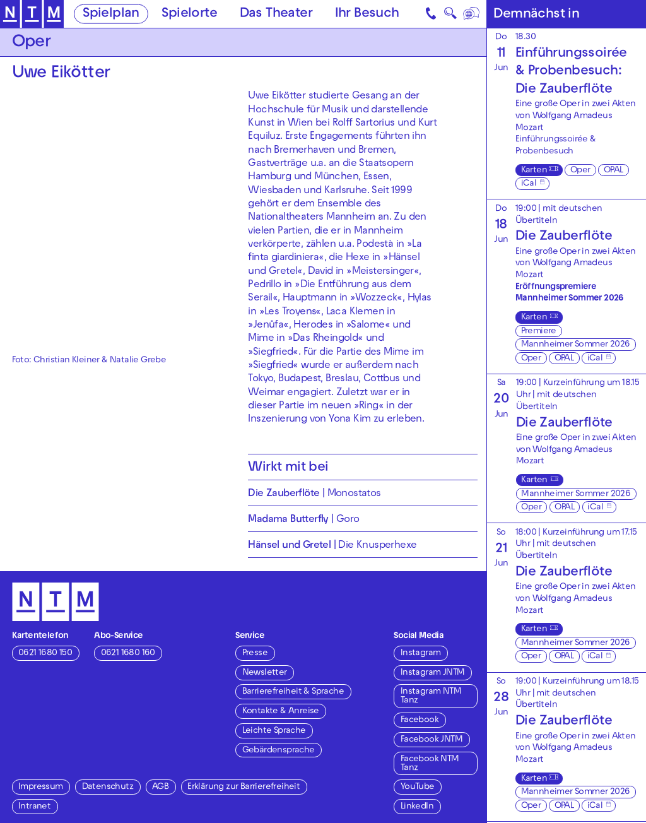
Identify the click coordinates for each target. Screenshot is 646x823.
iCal (529, 184)
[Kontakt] (431, 14)
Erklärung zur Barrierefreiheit (243, 787)
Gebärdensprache (278, 751)
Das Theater (276, 14)
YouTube (418, 787)
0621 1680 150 (45, 653)
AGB (160, 787)
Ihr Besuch (367, 14)
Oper (580, 171)
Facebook (419, 720)
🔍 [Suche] (450, 16)
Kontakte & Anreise (280, 712)
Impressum (40, 787)
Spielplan (111, 14)
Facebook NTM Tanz (430, 764)
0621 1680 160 (128, 653)
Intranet (34, 807)
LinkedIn (417, 807)
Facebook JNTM (431, 740)
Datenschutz (107, 787)
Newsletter (264, 673)
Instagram (421, 653)
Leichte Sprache (274, 731)
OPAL (613, 171)
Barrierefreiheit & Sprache (293, 692)
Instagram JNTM (433, 673)
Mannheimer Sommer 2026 (575, 345)
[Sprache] (471, 14)
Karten (534, 171)
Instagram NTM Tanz (431, 696)
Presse (254, 653)
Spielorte (189, 14)
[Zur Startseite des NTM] (32, 14)
